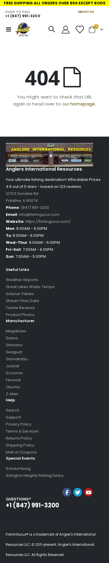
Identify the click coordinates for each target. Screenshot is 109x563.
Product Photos (20, 314)
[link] (77, 507)
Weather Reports (22, 280)
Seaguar (14, 352)
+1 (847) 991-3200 (22, 15)
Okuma (13, 387)
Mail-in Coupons (21, 452)
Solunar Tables (20, 293)
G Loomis (14, 373)
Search (12, 410)
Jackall (12, 366)
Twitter (77, 492)
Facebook (66, 492)
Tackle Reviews (20, 307)
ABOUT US (86, 12)
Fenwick (13, 380)
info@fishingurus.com (39, 214)
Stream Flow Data (22, 300)
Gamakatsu (17, 359)
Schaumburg (18, 468)
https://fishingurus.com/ (48, 221)
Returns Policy (19, 438)
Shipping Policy (20, 445)
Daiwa (12, 338)
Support (13, 417)
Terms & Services (22, 431)
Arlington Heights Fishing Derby (35, 475)
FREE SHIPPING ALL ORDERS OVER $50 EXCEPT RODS (55, 3)
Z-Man (12, 394)
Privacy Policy (18, 424)
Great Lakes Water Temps (30, 287)
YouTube (88, 492)
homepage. (83, 104)
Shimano (14, 345)
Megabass (16, 331)
